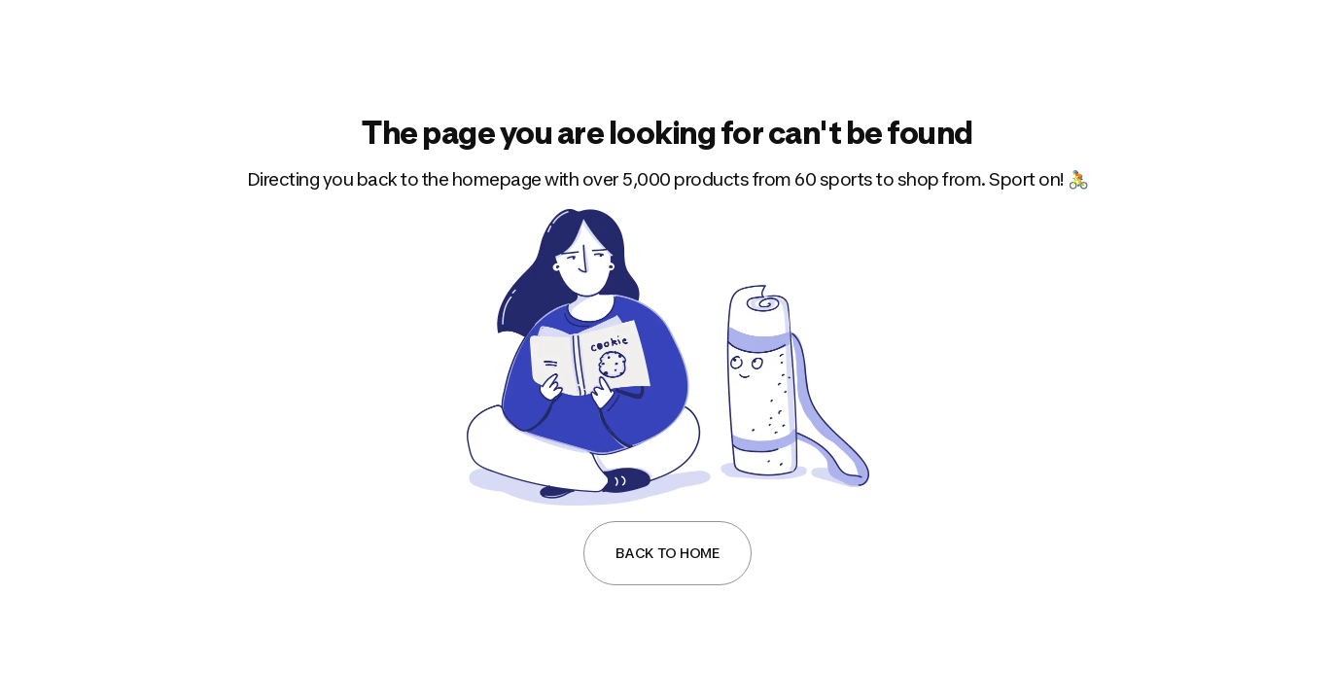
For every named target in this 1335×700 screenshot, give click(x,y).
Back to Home (667, 552)
